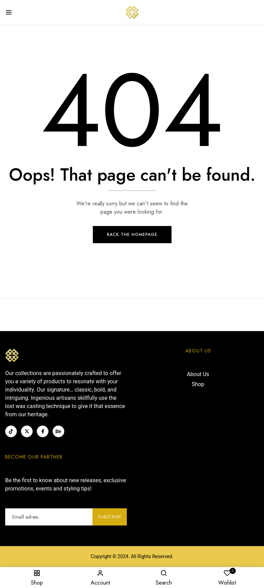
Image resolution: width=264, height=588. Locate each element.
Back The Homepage (132, 235)
